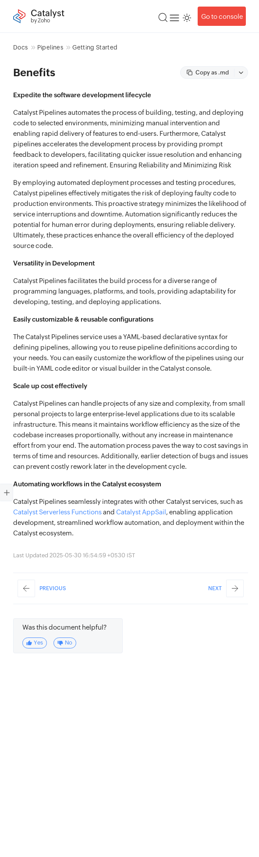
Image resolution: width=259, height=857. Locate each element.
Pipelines (50, 47)
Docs (20, 47)
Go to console (222, 16)
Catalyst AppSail (141, 512)
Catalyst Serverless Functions (57, 512)
